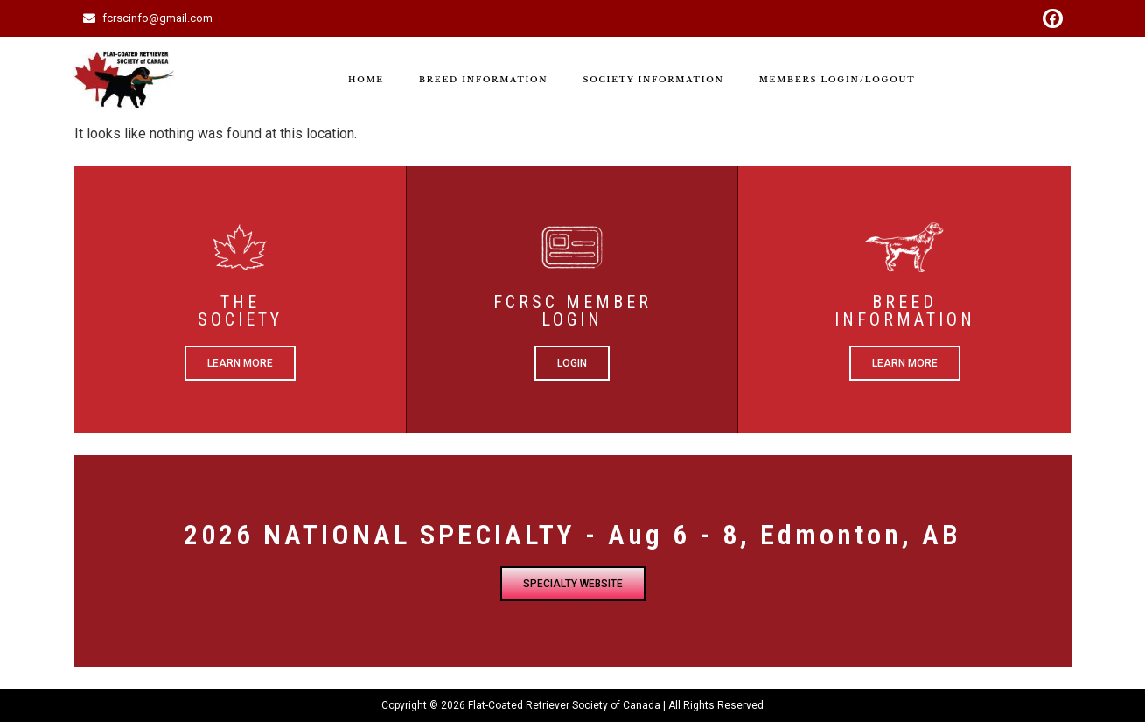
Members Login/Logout (837, 79)
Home (366, 79)
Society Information (653, 79)
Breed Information (483, 79)
